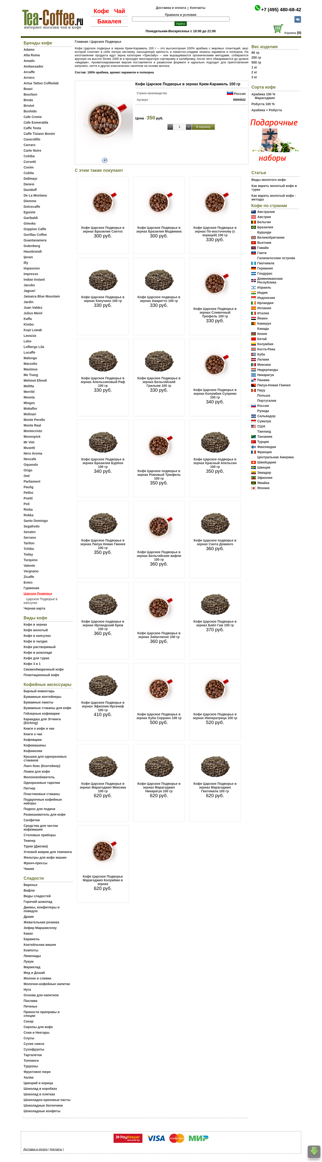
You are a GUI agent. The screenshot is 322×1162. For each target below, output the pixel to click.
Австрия (264, 217)
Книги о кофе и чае (39, 728)
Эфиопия (264, 478)
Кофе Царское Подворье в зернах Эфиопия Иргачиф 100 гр (103, 706)
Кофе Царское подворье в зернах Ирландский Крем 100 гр (103, 625)
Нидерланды (267, 370)
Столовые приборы (40, 835)
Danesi (29, 184)
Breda (28, 100)
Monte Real (32, 425)
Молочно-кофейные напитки (47, 984)
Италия (263, 313)
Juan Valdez (33, 307)
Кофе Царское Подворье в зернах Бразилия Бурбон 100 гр (103, 463)
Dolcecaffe (32, 206)
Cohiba (29, 156)
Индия (262, 292)
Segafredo (31, 526)
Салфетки (32, 820)
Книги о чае (33, 734)
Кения (262, 334)
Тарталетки (33, 1055)
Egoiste (30, 212)
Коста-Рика (266, 349)
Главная (81, 41)
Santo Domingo (36, 521)
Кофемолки (33, 751)
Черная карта (34, 608)
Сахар (28, 1021)
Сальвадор (266, 416)
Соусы (29, 1038)
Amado (29, 61)
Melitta (29, 386)
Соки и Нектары (37, 1032)
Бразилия (265, 227)
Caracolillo (32, 139)
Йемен (262, 318)
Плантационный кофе (41, 675)
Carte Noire (32, 150)
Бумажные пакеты (38, 702)
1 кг (254, 67)
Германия (265, 268)
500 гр (256, 62)
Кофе (101, 11)
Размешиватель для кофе (44, 814)
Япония (263, 488)
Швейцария (266, 462)
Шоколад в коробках (40, 1088)
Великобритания (270, 237)
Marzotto (30, 364)
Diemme (30, 201)
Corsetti (30, 162)
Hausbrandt (33, 251)
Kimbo (29, 324)
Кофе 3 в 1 (32, 664)
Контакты (197, 8)
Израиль (264, 287)
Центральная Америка (275, 457)
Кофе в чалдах (36, 641)
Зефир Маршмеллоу (40, 928)
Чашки (29, 869)
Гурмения (31, 588)
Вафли (29, 890)
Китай (262, 339)
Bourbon (30, 94)
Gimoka (30, 223)
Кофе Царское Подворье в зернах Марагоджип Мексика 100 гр (103, 787)
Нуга (27, 989)
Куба (261, 354)
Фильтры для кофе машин (45, 857)
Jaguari (29, 291)
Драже (29, 916)
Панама (263, 380)
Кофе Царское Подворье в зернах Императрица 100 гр (215, 716)
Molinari (30, 414)
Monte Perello (34, 420)
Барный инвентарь (39, 691)
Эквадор (264, 472)
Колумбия (265, 344)
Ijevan (28, 257)
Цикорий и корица (38, 1083)
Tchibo (29, 549)
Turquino (31, 560)
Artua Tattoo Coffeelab (41, 83)
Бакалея (109, 21)
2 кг (254, 72)
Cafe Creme (33, 117)
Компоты (31, 950)
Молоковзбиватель (39, 777)
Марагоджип (265, 98)
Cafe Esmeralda (36, 122)
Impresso (31, 274)
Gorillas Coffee (35, 235)
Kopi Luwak (33, 330)
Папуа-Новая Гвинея (274, 385)
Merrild (29, 392)
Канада (263, 328)
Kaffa (28, 319)
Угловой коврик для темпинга (48, 852)
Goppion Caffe (35, 229)
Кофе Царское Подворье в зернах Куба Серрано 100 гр (159, 716)
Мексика (264, 364)
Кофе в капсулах (37, 636)
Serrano (30, 537)
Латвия (263, 359)
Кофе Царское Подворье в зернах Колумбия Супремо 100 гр (215, 393)
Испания (264, 308)
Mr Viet (29, 442)
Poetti (28, 498)
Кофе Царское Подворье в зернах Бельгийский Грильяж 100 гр (159, 381)
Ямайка (263, 483)
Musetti (29, 448)
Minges (29, 403)
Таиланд (264, 431)
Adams (29, 49)
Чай (119, 11)
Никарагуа (265, 375)
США (261, 426)
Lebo (27, 341)
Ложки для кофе (37, 771)
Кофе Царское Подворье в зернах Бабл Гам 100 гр (215, 623)
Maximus (31, 369)
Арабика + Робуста (266, 110)
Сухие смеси (34, 1044)
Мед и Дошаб (34, 973)
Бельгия (264, 222)
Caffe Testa (32, 128)
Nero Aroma (33, 453)
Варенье (30, 885)
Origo (28, 470)
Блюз (28, 582)
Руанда (263, 411)
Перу (261, 390)
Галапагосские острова (276, 258)
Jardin (28, 302)
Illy (26, 263)
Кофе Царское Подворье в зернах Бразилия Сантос (103, 229)
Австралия (266, 212)
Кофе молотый (36, 630)
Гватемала (265, 263)
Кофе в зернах (35, 624)
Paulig (28, 487)
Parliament (32, 481)
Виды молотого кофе (268, 180)
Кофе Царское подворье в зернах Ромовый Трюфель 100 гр (159, 474)
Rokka (28, 515)
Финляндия (266, 447)
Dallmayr (30, 178)
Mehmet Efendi (35, 380)
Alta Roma (32, 55)
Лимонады (32, 956)
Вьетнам (264, 242)
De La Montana (35, 195)
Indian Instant (34, 279)
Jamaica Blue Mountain (42, 296)
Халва (28, 1077)
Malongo (30, 358)
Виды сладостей (37, 896)
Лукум (29, 961)
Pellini (28, 493)
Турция (263, 442)
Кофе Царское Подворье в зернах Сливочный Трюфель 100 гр (215, 312)
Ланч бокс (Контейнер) (42, 766)
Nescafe (30, 459)
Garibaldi (31, 218)
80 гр (255, 52)
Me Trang (31, 375)
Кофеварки (33, 740)
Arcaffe (29, 72)
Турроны (31, 1066)
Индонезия (266, 298)
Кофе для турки (36, 658)
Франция (264, 452)
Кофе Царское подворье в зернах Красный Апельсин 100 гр (214, 463)
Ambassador (33, 66)
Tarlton (29, 543)
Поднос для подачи (39, 809)
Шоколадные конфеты (42, 1111)
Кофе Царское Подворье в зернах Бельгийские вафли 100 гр (159, 555)
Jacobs (29, 285)
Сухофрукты (34, 1049)
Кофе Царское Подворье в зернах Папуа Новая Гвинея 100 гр (102, 544)
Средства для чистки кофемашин (41, 827)
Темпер (30, 841)
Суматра (264, 421)
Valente (29, 565)
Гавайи (263, 248)
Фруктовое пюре (37, 1072)
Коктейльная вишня (40, 945)
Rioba (28, 509)
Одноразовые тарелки (42, 783)
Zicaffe (29, 577)
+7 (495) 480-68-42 (281, 9)
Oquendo (31, 464)
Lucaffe (29, 352)
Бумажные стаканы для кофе (47, 708)
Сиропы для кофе (38, 1027)
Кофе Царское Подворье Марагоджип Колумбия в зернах (103, 880)
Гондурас (264, 273)
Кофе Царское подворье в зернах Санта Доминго (215, 542)
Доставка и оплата (171, 8)
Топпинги (31, 1060)
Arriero (29, 77)
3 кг (254, 77)
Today (28, 554)
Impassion (32, 268)
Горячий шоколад (38, 902)
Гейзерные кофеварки (42, 713)
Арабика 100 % (263, 94)
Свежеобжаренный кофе (44, 669)
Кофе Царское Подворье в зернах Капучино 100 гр (103, 299)
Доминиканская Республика (270, 280)
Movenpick (32, 436)
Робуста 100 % (263, 104)
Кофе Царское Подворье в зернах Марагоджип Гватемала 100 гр (215, 787)
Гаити (262, 253)
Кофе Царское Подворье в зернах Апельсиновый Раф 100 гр (103, 381)
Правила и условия (181, 15)
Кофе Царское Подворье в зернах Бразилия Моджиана (159, 229)
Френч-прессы (35, 863)
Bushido (30, 111)
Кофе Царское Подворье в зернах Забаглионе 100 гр (159, 635)
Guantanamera (35, 240)
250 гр (256, 57)
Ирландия (265, 303)
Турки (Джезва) (36, 846)
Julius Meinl (33, 313)
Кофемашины (35, 745)
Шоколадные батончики (43, 1105)
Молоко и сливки (37, 978)
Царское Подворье (106, 41)
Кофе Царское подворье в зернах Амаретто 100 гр (159, 299)
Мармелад (32, 967)
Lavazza (30, 335)
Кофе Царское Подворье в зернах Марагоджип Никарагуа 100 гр (159, 787)
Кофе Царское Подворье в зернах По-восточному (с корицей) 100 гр (215, 231)
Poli (27, 504)
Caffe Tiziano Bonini (39, 134)
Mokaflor (30, 408)
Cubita (29, 173)
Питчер (29, 788)
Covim (29, 167)
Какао (28, 933)
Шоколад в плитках (39, 1094)
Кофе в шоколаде (38, 652)
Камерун (264, 323)
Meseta (29, 397)
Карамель (31, 939)
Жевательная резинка (41, 922)
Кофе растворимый (40, 647)
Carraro (30, 145)
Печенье (30, 1006)
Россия (240, 94)
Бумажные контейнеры (42, 697)
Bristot (29, 106)
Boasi (28, 89)
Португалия (266, 400)
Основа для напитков (41, 995)
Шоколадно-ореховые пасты (47, 1100)
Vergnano (31, 571)
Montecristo (33, 431)
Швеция (263, 467)
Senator (30, 532)
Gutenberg (32, 246)
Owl (27, 476)
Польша (263, 395)
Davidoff (30, 190)
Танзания (264, 436)
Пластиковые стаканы (42, 794)
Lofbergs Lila (34, 347)
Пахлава (30, 1001)
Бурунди (264, 232)
